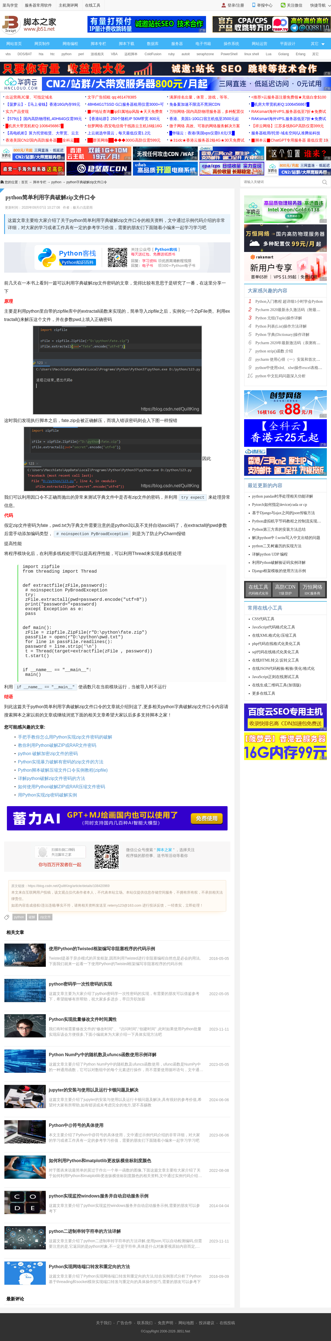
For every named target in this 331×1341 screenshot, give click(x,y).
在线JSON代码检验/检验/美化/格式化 (283, 668)
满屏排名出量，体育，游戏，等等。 (200, 97)
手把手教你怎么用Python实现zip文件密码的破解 (65, 737)
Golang (283, 54)
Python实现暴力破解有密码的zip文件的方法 (60, 762)
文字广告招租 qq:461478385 (111, 97)
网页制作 (42, 43)
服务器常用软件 (38, 5)
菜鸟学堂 (10, 5)
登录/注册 (236, 5)
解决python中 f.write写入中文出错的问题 (286, 538)
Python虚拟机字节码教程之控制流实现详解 (288, 521)
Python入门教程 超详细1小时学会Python (289, 301)
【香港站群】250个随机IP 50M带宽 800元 (123, 118)
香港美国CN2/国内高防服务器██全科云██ (42, 140)
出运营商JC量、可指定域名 (29, 97)
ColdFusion (153, 54)
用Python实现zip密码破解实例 (47, 795)
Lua (268, 54)
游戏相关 (97, 54)
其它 (315, 54)
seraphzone (205, 54)
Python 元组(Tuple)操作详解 (278, 318)
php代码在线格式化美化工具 (276, 644)
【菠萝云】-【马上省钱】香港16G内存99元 (43, 104)
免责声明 (165, 1323)
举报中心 (265, 5)
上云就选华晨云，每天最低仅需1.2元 (119, 133)
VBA (114, 54)
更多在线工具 (263, 693)
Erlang (301, 54)
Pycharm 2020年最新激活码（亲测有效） (289, 343)
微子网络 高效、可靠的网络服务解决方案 (204, 126)
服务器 (177, 43)
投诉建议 (206, 1323)
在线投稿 (227, 1323)
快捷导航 (320, 5)
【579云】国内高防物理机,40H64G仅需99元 (44, 118)
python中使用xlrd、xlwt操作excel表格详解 (290, 368)
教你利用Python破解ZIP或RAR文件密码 (57, 745)
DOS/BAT (25, 54)
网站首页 (14, 43)
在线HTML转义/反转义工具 (275, 660)
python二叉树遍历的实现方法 (276, 546)
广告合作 (124, 1323)
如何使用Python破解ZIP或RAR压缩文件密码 (61, 786)
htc (52, 54)
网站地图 (186, 1323)
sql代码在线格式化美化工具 (275, 652)
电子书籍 (203, 43)
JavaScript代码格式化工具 (273, 627)
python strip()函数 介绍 (274, 351)
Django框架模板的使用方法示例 (279, 571)
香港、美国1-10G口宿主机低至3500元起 (204, 118)
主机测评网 (68, 5)
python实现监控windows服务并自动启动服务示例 (98, 1196)
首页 (24, 182)
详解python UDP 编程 (270, 554)
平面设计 (287, 43)
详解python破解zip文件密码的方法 (52, 778)
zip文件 (45, 917)
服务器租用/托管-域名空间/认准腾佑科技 (285, 133)
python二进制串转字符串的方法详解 (85, 1231)
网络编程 (70, 43)
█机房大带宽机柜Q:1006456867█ (280, 104)
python (66, 54)
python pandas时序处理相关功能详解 (282, 496)
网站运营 (259, 43)
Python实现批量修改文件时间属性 (83, 1019)
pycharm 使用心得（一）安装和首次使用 (289, 359)
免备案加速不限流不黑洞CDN (194, 104)
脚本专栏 (98, 43)
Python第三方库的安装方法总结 (279, 529)
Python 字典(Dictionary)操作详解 (282, 335)
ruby (171, 54)
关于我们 (103, 1323)
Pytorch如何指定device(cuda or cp (279, 505)
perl (81, 54)
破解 (32, 917)
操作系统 (231, 43)
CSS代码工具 (263, 619)
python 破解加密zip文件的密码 (48, 753)
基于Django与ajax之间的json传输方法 (283, 513)
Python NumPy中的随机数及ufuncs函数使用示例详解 (102, 1054)
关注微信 (294, 5)
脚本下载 (126, 43)
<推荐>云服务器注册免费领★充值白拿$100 (288, 97)
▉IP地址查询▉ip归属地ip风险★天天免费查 (125, 111)
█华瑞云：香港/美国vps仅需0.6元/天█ (202, 133)
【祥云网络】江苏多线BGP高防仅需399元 (287, 126)
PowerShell (229, 54)
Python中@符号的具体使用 (76, 1125)
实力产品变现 (17, 111)
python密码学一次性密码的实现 (80, 984)
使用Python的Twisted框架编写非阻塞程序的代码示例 (102, 948)
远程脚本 (131, 54)
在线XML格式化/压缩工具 (274, 635)
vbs (8, 54)
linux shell (251, 54)
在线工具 (92, 5)
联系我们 (145, 1323)
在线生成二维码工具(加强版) (276, 685)
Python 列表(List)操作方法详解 (281, 326)
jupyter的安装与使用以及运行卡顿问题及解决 (93, 1090)
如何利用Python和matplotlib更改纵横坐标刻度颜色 (100, 1160)
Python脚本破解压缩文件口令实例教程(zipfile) (63, 770)
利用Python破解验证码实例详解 (279, 563)
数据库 (153, 43)
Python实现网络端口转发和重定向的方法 (89, 1266)
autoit (185, 54)
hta (41, 54)
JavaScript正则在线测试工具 (275, 677)
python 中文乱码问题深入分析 (280, 376)
